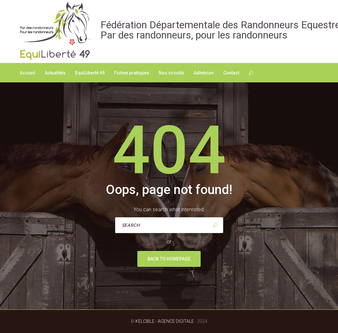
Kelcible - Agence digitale (164, 321)
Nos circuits (171, 72)
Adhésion (204, 72)
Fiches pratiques (131, 72)
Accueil (27, 72)
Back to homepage (169, 258)
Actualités (55, 72)
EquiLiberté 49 (90, 72)
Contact (231, 72)
